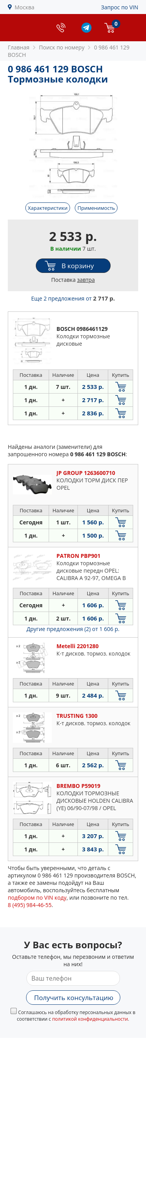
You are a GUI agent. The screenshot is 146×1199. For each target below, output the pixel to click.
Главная (19, 47)
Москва (25, 7)
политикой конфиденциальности (90, 1019)
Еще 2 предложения (73, 298)
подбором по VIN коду (37, 897)
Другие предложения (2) (73, 629)
